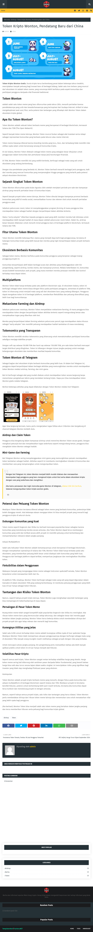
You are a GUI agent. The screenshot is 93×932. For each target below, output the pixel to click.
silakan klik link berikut (71, 486)
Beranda (7, 20)
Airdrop (13, 20)
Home (3, 10)
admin (6, 31)
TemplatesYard (7, 929)
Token (14, 718)
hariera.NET (87, 928)
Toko (78, 928)
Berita (47, 872)
